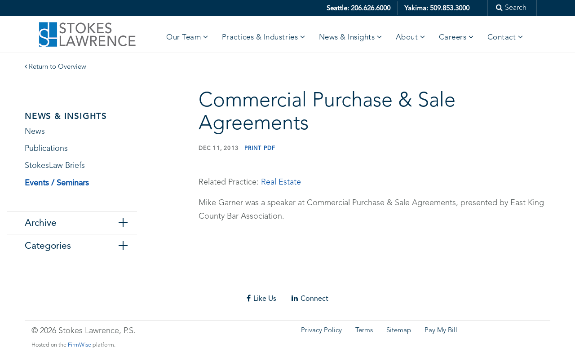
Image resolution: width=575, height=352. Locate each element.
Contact (501, 37)
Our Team (183, 37)
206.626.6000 (370, 8)
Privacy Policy (321, 330)
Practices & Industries (260, 37)
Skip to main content (34, 6)
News (35, 132)
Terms (364, 330)
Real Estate (281, 182)
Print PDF (260, 148)
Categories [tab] (48, 245)
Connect (310, 298)
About (407, 37)
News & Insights (347, 37)
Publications (46, 149)
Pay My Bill (441, 330)
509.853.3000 (449, 8)
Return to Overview (55, 67)
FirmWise (79, 345)
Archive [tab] (41, 222)
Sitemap (398, 330)
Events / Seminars (57, 182)
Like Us (261, 298)
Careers (453, 37)
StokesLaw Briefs (55, 166)
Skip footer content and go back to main (73, 281)
